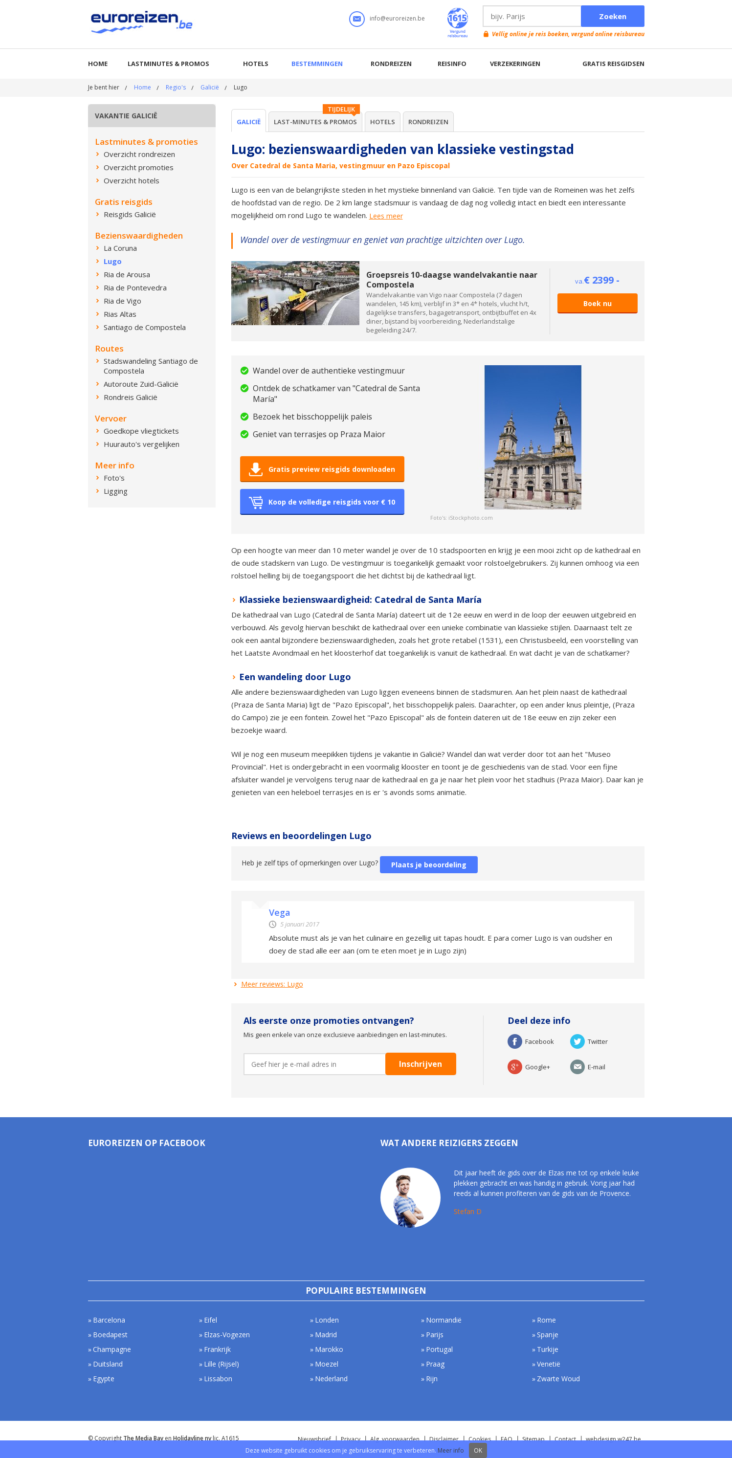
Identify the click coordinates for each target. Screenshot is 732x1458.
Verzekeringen (515, 63)
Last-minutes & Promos (315, 121)
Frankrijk (217, 1349)
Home (98, 63)
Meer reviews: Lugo (272, 984)
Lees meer (386, 216)
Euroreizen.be (143, 24)
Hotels (255, 63)
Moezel (326, 1364)
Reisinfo (452, 63)
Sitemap (533, 1439)
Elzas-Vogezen (227, 1334)
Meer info (451, 1450)
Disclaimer (444, 1439)
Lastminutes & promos (168, 63)
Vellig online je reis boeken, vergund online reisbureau (568, 34)
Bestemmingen (317, 63)
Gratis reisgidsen (613, 63)
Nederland (331, 1378)
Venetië (548, 1364)
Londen (327, 1320)
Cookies (479, 1439)
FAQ (506, 1439)
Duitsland (108, 1364)
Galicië (209, 87)
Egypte (103, 1378)
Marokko (329, 1349)
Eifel (210, 1320)
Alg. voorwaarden (395, 1439)
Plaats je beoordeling (428, 864)
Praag (435, 1364)
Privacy (350, 1439)
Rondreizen (391, 63)
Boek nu (597, 303)
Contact (565, 1439)
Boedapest (110, 1334)
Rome (546, 1320)
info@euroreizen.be (397, 18)
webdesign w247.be (613, 1439)
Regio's (176, 87)
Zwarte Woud (558, 1378)
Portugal (439, 1349)
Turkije (547, 1349)
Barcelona (109, 1320)
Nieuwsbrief (314, 1439)
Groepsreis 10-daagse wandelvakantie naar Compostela (451, 279)
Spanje (547, 1334)
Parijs (435, 1334)
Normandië (444, 1320)
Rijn (432, 1378)
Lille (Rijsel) (221, 1364)
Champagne (112, 1349)
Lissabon (218, 1378)
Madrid (326, 1334)
